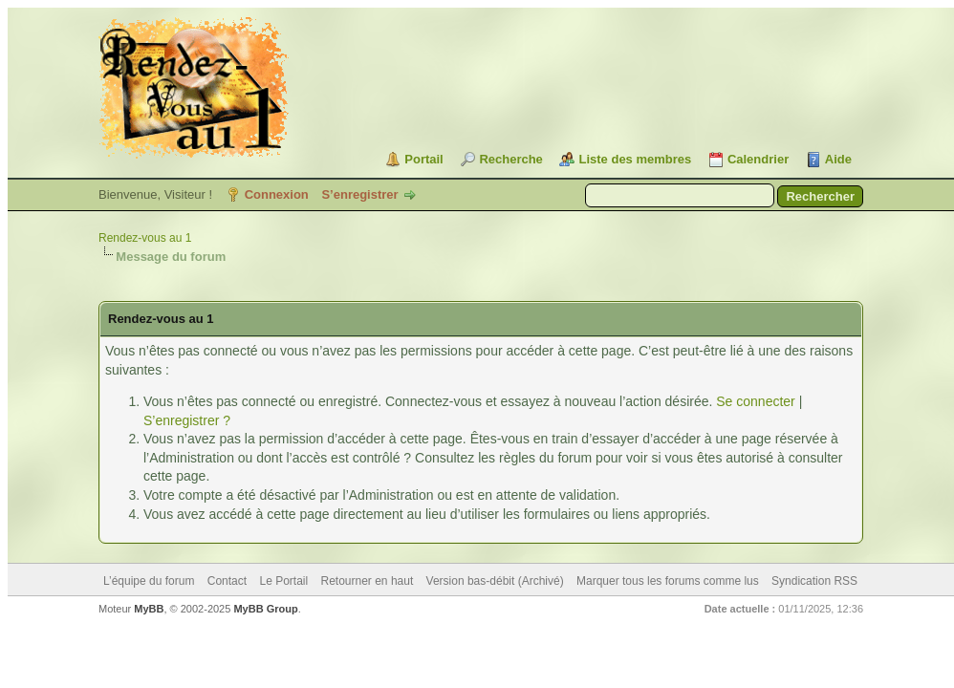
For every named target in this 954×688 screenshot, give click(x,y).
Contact (227, 581)
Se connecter (755, 401)
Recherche (510, 159)
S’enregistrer (359, 194)
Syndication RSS (814, 581)
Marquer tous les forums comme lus (667, 581)
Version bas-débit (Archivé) (495, 581)
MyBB (148, 608)
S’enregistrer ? (186, 420)
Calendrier (758, 159)
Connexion (277, 194)
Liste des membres (634, 159)
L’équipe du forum (148, 581)
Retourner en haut (367, 581)
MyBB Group (265, 608)
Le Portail (283, 581)
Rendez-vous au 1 (144, 238)
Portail (423, 159)
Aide (838, 159)
